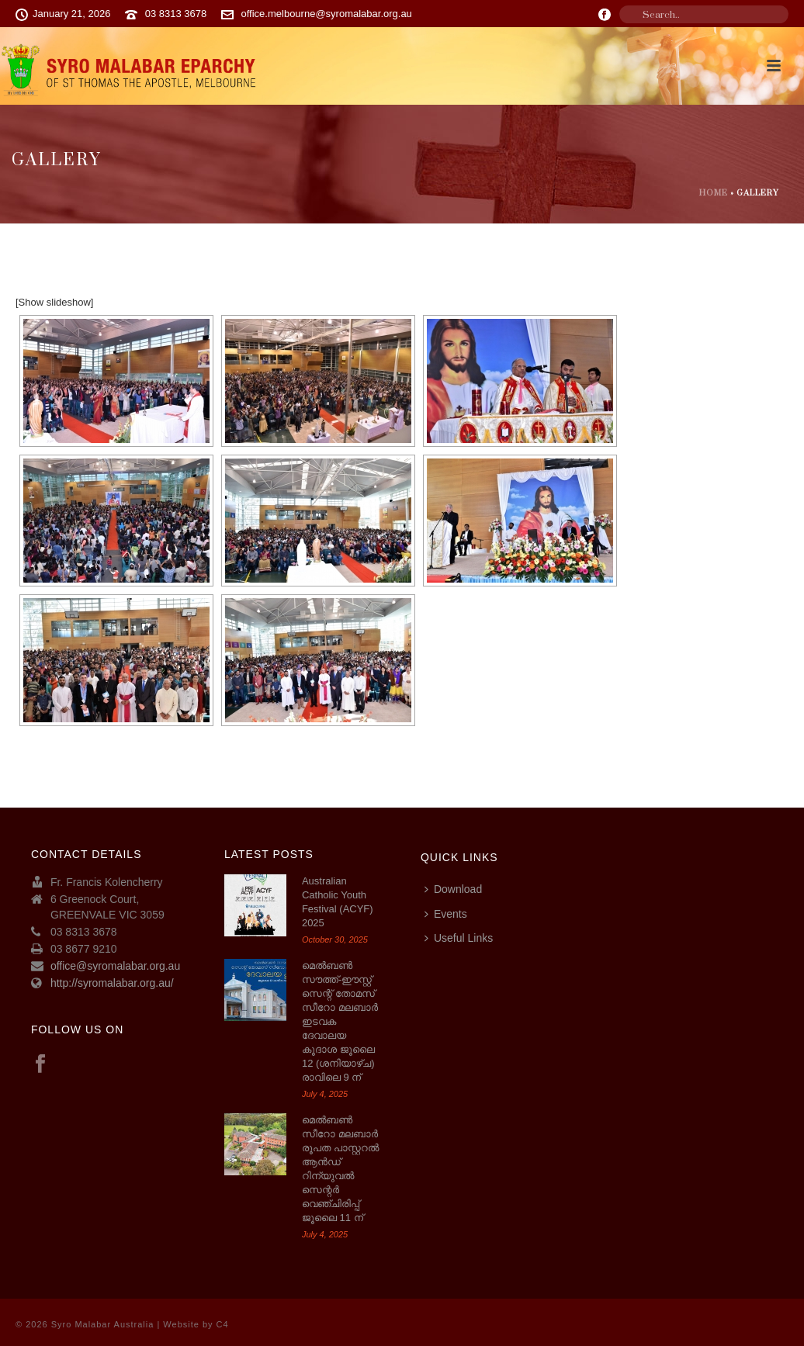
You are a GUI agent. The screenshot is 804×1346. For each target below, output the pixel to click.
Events (446, 914)
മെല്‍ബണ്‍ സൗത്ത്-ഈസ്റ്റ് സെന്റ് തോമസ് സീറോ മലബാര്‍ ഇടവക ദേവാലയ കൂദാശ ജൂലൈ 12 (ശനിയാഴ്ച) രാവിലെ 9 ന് (340, 1021)
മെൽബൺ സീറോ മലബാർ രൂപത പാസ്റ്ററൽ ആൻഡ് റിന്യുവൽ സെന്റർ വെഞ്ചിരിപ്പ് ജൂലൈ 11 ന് (340, 1168)
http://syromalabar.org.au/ (112, 983)
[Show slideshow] (54, 302)
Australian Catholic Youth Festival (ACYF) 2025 (337, 902)
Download (453, 889)
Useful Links (459, 938)
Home (713, 193)
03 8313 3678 (176, 13)
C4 (223, 1324)
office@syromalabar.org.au (115, 966)
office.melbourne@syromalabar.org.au (326, 13)
